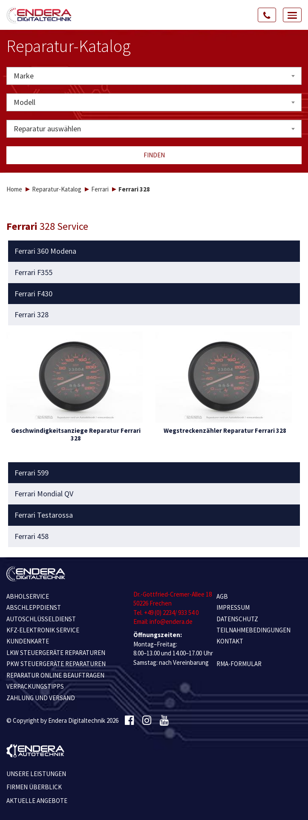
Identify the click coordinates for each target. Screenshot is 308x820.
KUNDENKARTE (27, 641)
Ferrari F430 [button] (33, 294)
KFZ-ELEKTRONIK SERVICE (42, 630)
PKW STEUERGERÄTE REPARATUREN (56, 664)
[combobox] (154, 76)
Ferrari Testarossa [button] (43, 515)
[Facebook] (129, 720)
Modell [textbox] (24, 102)
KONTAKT (229, 641)
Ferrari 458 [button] (31, 536)
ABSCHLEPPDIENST (33, 607)
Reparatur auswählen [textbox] (47, 128)
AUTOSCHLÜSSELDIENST (41, 619)
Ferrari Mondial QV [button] (43, 494)
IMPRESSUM (233, 607)
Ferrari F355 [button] (33, 272)
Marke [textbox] (24, 76)
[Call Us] (267, 15)
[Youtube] (164, 720)
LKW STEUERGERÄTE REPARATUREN (55, 653)
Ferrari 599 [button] (31, 473)
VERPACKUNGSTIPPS (35, 686)
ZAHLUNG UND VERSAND (40, 698)
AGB (222, 596)
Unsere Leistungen (36, 774)
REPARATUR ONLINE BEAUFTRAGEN (55, 675)
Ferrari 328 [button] (31, 314)
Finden (154, 155)
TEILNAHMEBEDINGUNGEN (253, 630)
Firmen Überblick (34, 787)
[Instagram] (146, 720)
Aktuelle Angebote (36, 801)
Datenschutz (237, 619)
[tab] (154, 251)
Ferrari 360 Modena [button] (45, 251)
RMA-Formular (239, 664)
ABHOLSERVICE (27, 596)
